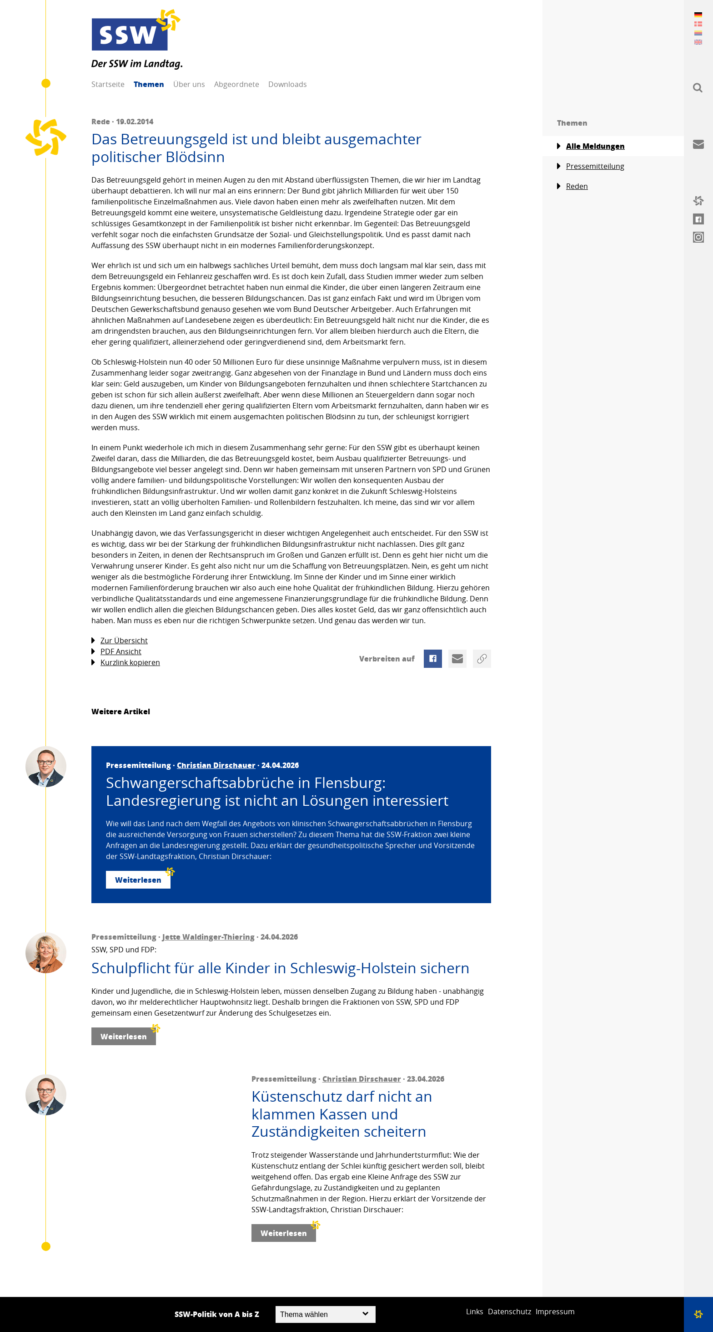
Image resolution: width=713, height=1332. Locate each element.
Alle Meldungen (591, 146)
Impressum (555, 1312)
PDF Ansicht (116, 651)
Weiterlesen (143, 878)
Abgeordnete (236, 84)
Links (474, 1312)
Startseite (108, 84)
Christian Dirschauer (216, 765)
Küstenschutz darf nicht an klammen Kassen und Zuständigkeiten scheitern (341, 1114)
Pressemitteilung (590, 166)
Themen (149, 84)
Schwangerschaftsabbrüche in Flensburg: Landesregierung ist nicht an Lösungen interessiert (277, 791)
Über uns (189, 84)
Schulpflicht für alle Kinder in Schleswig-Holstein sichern (280, 967)
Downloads (287, 84)
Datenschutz (509, 1312)
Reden (572, 186)
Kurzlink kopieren (125, 662)
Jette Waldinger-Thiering (208, 936)
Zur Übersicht (119, 640)
